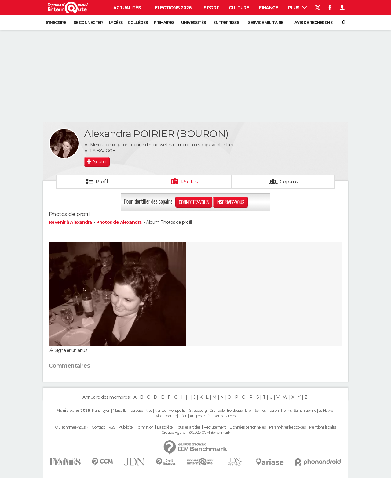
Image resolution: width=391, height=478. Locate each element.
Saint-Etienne (305, 410)
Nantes (160, 410)
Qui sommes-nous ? (71, 427)
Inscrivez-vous (230, 202)
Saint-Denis (213, 416)
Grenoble (217, 410)
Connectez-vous (194, 202)
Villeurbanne (166, 416)
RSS (111, 427)
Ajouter (99, 162)
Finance (268, 7)
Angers (196, 416)
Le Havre (326, 410)
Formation (145, 427)
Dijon (183, 416)
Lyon (106, 410)
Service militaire (265, 22)
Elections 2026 (173, 7)
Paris (96, 410)
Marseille (120, 410)
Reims (286, 410)
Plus (297, 7)
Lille (248, 410)
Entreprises (226, 22)
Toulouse (136, 410)
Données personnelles (247, 427)
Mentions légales (322, 427)
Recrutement (215, 427)
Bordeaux (235, 410)
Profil (102, 182)
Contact (98, 427)
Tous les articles (188, 427)
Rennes (259, 410)
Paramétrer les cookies (287, 427)
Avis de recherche (313, 22)
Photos (189, 182)
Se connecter (88, 22)
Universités (193, 22)
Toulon (273, 410)
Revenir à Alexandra (71, 222)
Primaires (164, 22)
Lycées (116, 22)
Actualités (127, 7)
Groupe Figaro (173, 432)
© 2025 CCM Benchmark (209, 432)
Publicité (125, 427)
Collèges (138, 22)
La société (165, 427)
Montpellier (177, 410)
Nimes (230, 416)
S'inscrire (56, 22)
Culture (239, 7)
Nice (148, 410)
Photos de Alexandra (118, 222)
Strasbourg (198, 410)
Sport (211, 7)
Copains (289, 182)
